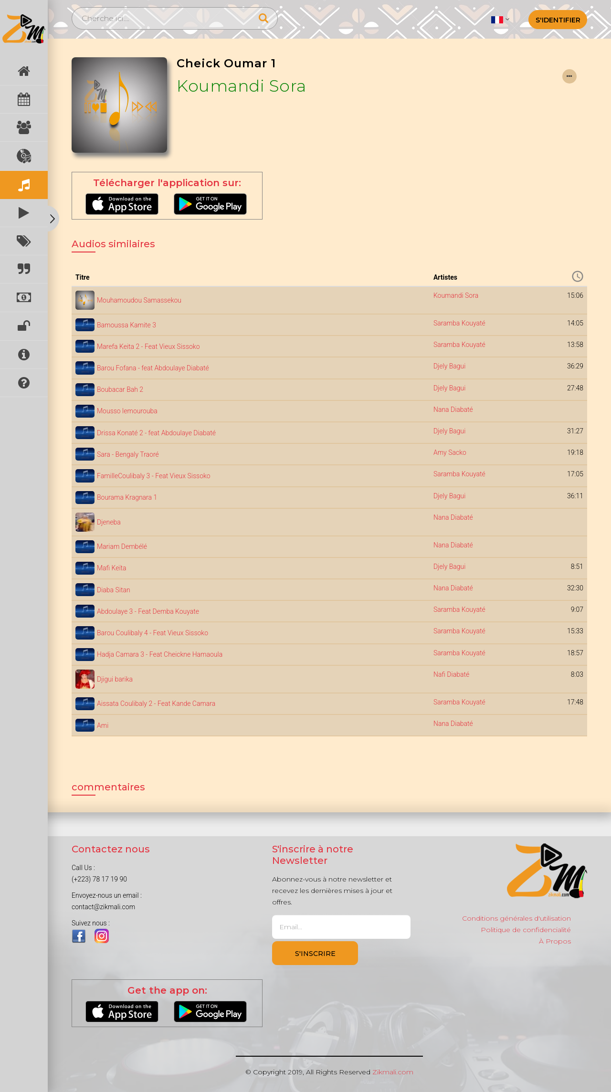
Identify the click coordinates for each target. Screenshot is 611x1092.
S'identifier (558, 20)
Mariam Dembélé (122, 546)
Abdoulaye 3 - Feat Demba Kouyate (148, 611)
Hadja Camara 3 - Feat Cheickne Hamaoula (159, 654)
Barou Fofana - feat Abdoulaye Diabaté (153, 368)
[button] (500, 19)
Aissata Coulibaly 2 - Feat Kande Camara (156, 703)
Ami (102, 725)
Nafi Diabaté (451, 674)
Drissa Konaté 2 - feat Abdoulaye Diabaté (156, 433)
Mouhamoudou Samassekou (139, 300)
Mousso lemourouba (127, 411)
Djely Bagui (449, 366)
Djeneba (109, 522)
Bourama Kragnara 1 (127, 497)
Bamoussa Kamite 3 (126, 325)
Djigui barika (115, 679)
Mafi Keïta (111, 568)
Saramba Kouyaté (459, 323)
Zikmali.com (392, 1072)
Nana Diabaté (453, 409)
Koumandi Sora (241, 86)
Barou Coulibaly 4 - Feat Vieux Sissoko (152, 633)
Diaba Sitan (113, 590)
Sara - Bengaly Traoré (128, 454)
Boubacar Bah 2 (120, 389)
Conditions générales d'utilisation (516, 918)
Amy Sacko (449, 452)
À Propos (555, 941)
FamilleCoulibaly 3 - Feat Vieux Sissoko (154, 476)
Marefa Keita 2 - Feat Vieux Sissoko (148, 346)
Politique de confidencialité (526, 929)
